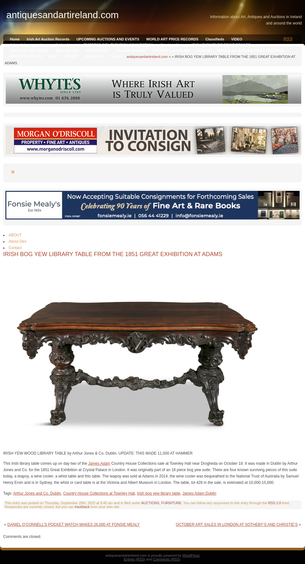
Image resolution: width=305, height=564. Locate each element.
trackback (82, 507)
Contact (116, 56)
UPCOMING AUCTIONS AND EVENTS (108, 39)
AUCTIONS (150, 503)
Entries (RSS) (134, 559)
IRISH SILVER (67, 50)
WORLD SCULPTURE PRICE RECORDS (250, 50)
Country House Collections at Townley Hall (99, 493)
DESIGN (203, 50)
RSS (288, 38)
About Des (94, 56)
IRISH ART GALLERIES (29, 50)
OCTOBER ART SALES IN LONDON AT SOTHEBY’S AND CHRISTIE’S (237, 524)
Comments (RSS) (166, 559)
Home (15, 39)
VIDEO (236, 39)
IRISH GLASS (97, 50)
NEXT (53, 56)
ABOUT (71, 56)
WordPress (191, 555)
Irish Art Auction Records (48, 39)
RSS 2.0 (274, 503)
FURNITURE (171, 503)
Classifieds (215, 39)
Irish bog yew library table (158, 493)
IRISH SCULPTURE (26, 56)
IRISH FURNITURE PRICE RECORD (221, 45)
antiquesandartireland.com (147, 57)
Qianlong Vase (172, 45)
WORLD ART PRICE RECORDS (172, 39)
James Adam (99, 463)
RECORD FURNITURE (170, 50)
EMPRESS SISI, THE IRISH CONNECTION (118, 45)
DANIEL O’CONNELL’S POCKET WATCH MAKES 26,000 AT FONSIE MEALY (73, 524)
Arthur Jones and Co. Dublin (37, 493)
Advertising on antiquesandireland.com (43, 45)
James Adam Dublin (199, 493)
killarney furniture (131, 50)
